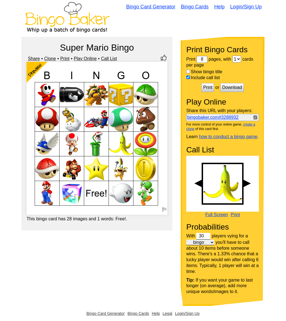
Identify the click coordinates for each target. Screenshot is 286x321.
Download (232, 87)
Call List (109, 58)
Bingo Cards (195, 7)
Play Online (85, 58)
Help (219, 7)
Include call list (203, 77)
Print (65, 58)
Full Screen (216, 215)
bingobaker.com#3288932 (213, 117)
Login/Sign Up (246, 7)
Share (34, 58)
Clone (50, 58)
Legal (167, 313)
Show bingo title (204, 71)
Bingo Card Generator (150, 7)
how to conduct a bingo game (228, 136)
